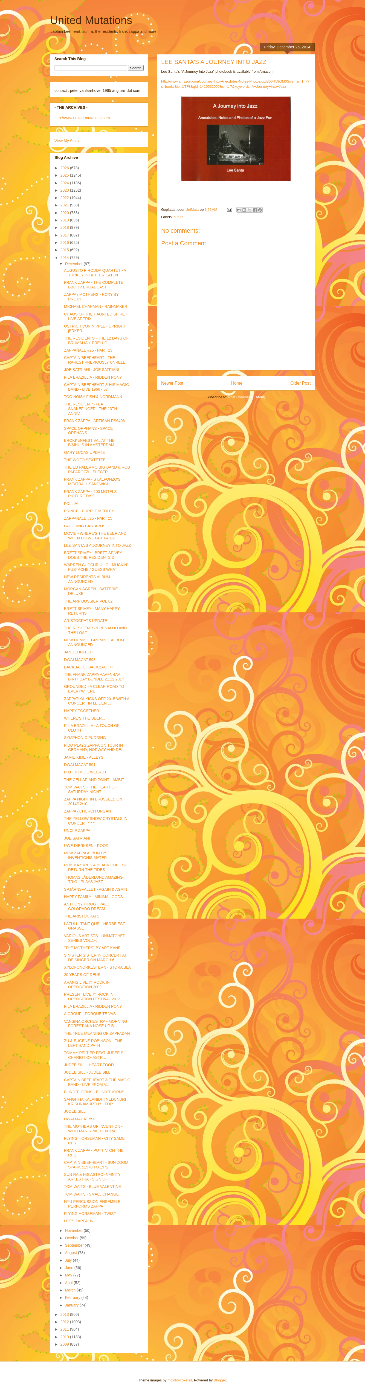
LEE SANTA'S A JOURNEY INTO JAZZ (97, 545)
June (69, 1268)
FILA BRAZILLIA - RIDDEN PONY (93, 377)
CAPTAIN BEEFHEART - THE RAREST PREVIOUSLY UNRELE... (96, 359)
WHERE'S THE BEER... (84, 718)
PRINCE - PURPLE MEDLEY (89, 511)
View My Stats (66, 141)
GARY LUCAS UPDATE (84, 452)
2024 (65, 183)
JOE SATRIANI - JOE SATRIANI (91, 369)
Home (237, 383)
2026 (65, 168)
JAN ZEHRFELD (78, 652)
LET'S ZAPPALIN (79, 1221)
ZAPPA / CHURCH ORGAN (87, 811)
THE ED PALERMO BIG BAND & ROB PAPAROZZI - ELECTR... (97, 469)
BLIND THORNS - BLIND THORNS (94, 1092)
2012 (65, 1322)
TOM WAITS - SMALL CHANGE (91, 1194)
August (71, 1252)
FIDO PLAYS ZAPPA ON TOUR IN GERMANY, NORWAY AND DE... (94, 747)
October (72, 1238)
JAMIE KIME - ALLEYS (83, 757)
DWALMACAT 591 (79, 764)
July (69, 1260)
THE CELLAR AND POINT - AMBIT (94, 780)
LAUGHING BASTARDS (84, 526)
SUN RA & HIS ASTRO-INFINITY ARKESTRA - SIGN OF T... (92, 1176)
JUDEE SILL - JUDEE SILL (87, 1072)
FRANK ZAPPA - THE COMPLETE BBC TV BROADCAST (93, 284)
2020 (65, 213)
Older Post (300, 383)
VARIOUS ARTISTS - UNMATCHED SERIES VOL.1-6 (95, 938)
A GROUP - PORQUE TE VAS (90, 1014)
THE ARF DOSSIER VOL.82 (88, 601)
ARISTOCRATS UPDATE (85, 620)
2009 (65, 1344)
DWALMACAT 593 (79, 659)
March (71, 1290)
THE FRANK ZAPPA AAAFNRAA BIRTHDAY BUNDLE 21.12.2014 (94, 676)
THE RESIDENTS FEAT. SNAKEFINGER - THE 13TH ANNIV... (90, 409)
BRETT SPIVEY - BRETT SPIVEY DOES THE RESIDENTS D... (93, 555)
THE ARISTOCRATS (81, 916)
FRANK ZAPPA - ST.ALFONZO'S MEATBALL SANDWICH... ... (92, 481)
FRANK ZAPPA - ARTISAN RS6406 (94, 421)
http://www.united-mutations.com (82, 118)
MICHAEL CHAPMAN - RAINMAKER (95, 306)
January (72, 1305)
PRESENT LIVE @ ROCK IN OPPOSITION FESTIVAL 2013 (92, 996)
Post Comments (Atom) (246, 397)
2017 (65, 235)
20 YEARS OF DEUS (82, 974)
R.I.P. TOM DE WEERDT (85, 772)
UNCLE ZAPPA (77, 830)
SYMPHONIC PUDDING (85, 737)
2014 (65, 257)
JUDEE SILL (75, 1111)
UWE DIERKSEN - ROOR (86, 845)
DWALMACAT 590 (79, 1119)
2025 (65, 175)
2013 (65, 1314)
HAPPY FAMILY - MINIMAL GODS (93, 897)
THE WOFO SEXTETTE (85, 460)
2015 (65, 250)
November (74, 1230)
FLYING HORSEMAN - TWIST (90, 1213)
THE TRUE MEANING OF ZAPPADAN (97, 1033)
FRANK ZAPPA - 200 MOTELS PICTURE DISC (90, 493)
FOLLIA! (71, 503)
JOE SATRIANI (77, 838)
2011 (65, 1329)
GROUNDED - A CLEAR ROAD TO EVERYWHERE (94, 688)
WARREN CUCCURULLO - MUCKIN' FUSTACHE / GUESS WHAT (96, 567)
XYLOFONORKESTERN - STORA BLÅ (97, 967)
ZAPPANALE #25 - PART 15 (88, 518)
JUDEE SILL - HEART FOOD (89, 1065)
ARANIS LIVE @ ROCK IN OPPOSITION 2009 (87, 984)
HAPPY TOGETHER (81, 711)
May (69, 1275)
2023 (65, 190)
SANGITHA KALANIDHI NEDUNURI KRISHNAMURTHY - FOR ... (95, 1101)
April (69, 1283)
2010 (65, 1337)
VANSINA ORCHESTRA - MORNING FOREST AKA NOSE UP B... (95, 1023)
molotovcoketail (179, 1380)
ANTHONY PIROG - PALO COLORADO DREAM (86, 906)
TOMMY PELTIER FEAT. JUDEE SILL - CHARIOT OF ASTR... (97, 1055)
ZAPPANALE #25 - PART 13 (88, 350)
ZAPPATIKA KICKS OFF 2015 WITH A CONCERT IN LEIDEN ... (96, 701)
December (74, 264)
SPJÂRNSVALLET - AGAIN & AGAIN (95, 889)
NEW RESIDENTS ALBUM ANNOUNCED (87, 579)
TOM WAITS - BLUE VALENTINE (92, 1186)
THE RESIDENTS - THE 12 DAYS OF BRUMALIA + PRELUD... (96, 340)
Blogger (220, 1380)
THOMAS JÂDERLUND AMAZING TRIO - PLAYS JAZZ (93, 879)
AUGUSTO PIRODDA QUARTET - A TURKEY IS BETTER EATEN (95, 272)
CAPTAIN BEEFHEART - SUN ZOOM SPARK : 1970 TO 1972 (96, 1164)
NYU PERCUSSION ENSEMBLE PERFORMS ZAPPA (92, 1203)
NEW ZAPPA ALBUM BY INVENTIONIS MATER (85, 855)
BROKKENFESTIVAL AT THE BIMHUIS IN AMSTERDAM (89, 442)
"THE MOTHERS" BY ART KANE (92, 948)
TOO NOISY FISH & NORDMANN (93, 396)
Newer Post (172, 383)
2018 (65, 227)
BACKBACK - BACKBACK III (89, 667)
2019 (65, 220)
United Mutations (91, 20)
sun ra (179, 217)
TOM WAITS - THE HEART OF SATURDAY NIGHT (90, 789)
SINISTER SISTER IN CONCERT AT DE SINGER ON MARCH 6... (95, 957)
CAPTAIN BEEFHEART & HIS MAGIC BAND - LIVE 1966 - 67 (96, 386)
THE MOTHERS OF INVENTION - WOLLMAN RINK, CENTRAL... (93, 1128)
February (73, 1297)
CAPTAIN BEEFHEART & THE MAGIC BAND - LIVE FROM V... (97, 1082)
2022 (65, 197)
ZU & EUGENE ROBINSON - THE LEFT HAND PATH (93, 1043)
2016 (65, 242)
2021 (65, 205)
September (75, 1245)
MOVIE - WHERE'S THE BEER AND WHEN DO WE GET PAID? (95, 535)
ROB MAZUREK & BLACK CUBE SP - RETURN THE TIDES (96, 867)
